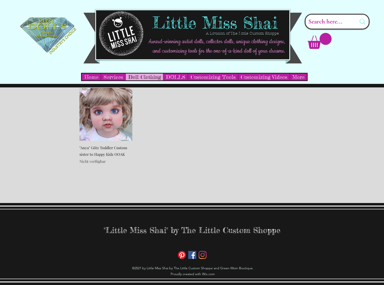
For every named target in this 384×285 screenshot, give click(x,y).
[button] (320, 41)
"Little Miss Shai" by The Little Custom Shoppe (192, 230)
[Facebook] (192, 255)
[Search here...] (329, 22)
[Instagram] (203, 255)
